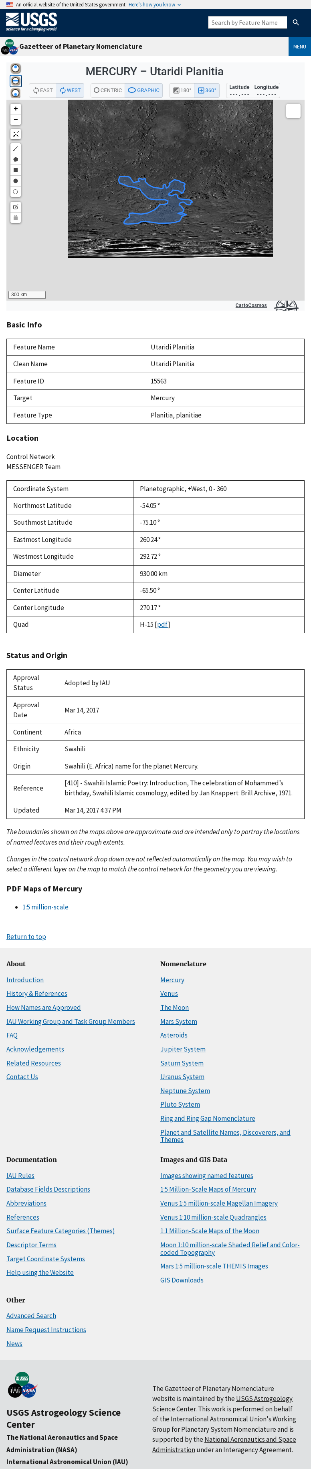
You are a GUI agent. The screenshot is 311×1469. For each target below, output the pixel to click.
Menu (299, 46)
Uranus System (182, 1076)
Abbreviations (26, 1203)
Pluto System (180, 1104)
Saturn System (182, 1063)
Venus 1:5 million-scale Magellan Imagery (219, 1203)
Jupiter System (183, 1049)
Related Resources (33, 1063)
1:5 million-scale (45, 907)
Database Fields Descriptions (48, 1189)
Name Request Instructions (46, 1329)
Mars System (178, 1021)
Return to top (26, 936)
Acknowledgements (35, 1049)
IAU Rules (20, 1175)
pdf (162, 624)
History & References (36, 993)
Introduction (25, 979)
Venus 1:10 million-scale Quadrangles (213, 1217)
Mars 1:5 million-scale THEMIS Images (214, 1266)
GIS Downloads (182, 1280)
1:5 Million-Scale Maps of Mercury (208, 1189)
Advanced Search (31, 1315)
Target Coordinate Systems (45, 1258)
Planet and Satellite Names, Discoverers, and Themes (225, 1136)
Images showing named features (206, 1175)
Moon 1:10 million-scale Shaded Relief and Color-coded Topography (230, 1248)
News (14, 1343)
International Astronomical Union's (221, 1419)
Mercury (172, 979)
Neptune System (185, 1090)
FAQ (12, 1035)
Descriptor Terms (31, 1244)
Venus (169, 993)
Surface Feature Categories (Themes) (60, 1230)
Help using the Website (40, 1272)
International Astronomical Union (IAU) (67, 1461)
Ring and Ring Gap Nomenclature (207, 1118)
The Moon (174, 1007)
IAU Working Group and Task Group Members (70, 1021)
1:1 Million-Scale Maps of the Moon (209, 1230)
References (22, 1217)
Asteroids (174, 1035)
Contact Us (22, 1076)
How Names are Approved (43, 1007)
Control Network (30, 456)
